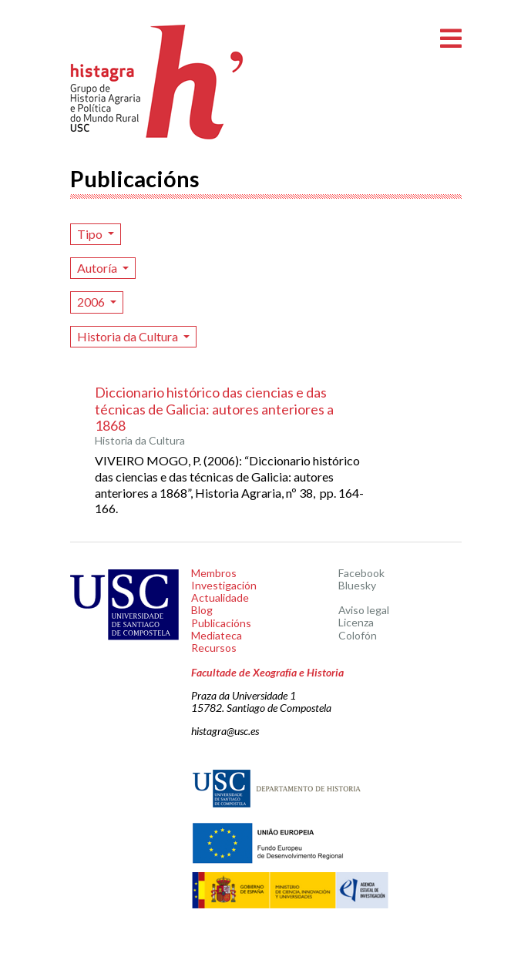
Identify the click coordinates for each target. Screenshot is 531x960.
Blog (202, 609)
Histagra (157, 82)
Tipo (91, 234)
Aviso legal (363, 609)
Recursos (214, 647)
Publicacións (221, 622)
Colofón (357, 635)
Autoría (98, 267)
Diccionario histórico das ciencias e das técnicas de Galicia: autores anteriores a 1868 (214, 409)
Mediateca (216, 635)
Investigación (224, 585)
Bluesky (357, 585)
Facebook (361, 572)
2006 (92, 301)
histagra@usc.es (225, 730)
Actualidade (220, 597)
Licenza (356, 622)
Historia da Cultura (128, 336)
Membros (214, 572)
